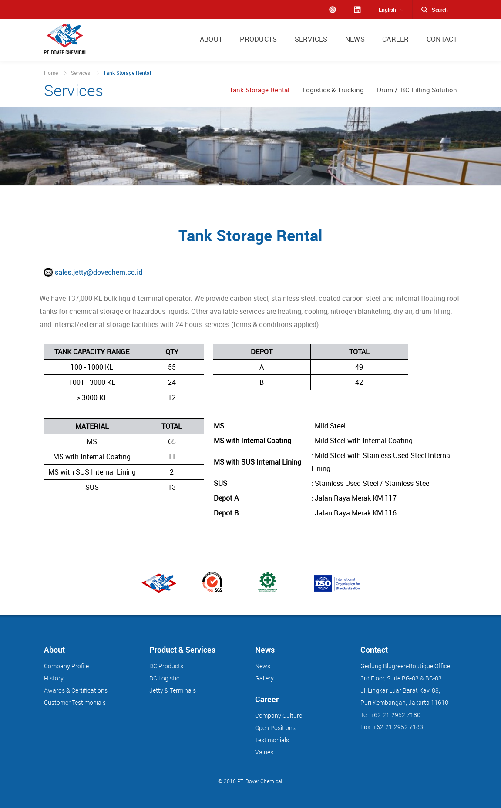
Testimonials (272, 740)
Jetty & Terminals (172, 690)
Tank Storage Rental (259, 90)
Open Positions (275, 728)
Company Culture (278, 715)
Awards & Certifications (76, 690)
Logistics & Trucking (333, 90)
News (262, 666)
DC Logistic (164, 678)
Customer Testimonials (75, 702)
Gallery (264, 678)
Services (80, 72)
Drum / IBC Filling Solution (417, 90)
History (54, 678)
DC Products (166, 666)
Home (51, 72)
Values (264, 752)
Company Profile (66, 666)
